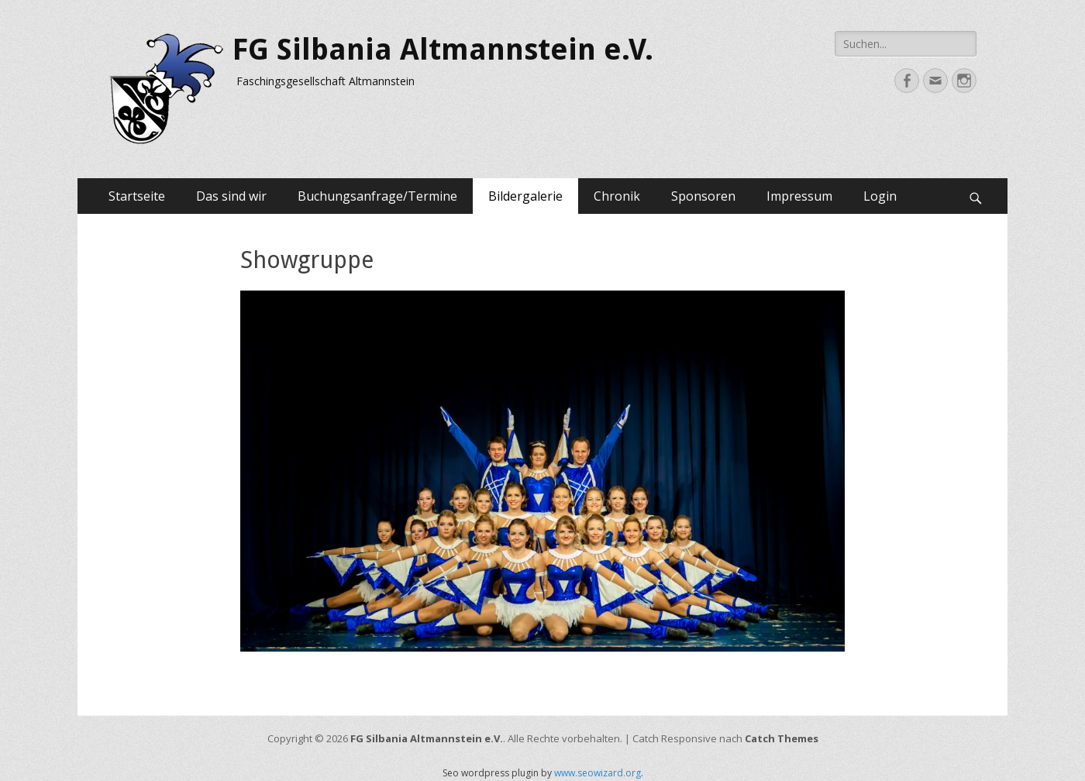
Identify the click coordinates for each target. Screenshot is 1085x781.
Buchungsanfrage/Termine (377, 196)
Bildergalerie (525, 196)
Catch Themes (781, 738)
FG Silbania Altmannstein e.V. (442, 50)
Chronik (617, 196)
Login (880, 196)
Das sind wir (231, 196)
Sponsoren (703, 196)
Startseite (136, 196)
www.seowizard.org (597, 772)
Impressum (799, 196)
